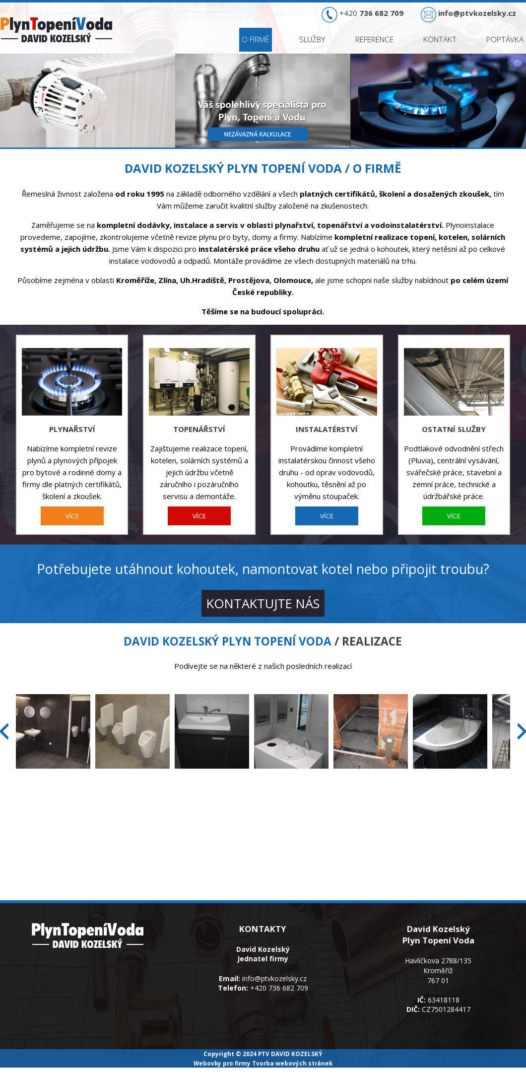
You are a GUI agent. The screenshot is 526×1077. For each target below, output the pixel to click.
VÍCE (72, 515)
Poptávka (505, 39)
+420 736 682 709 (279, 988)
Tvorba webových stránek (292, 1063)
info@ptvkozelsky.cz (274, 978)
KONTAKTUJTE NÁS (263, 603)
